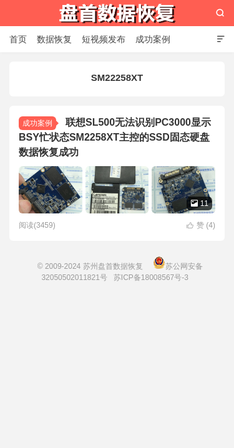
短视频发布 (103, 39)
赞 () (201, 225)
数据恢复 (54, 39)
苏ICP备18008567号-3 (151, 277)
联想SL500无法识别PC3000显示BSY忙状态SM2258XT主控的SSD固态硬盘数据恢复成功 (115, 137)
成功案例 (152, 39)
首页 (18, 39)
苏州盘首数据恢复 (117, 13)
